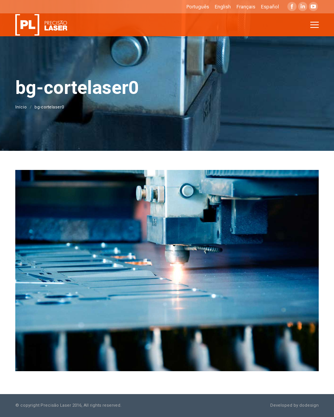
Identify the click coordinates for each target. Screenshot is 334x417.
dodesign (309, 405)
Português (197, 7)
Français (246, 7)
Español (270, 7)
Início (21, 107)
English (223, 7)
